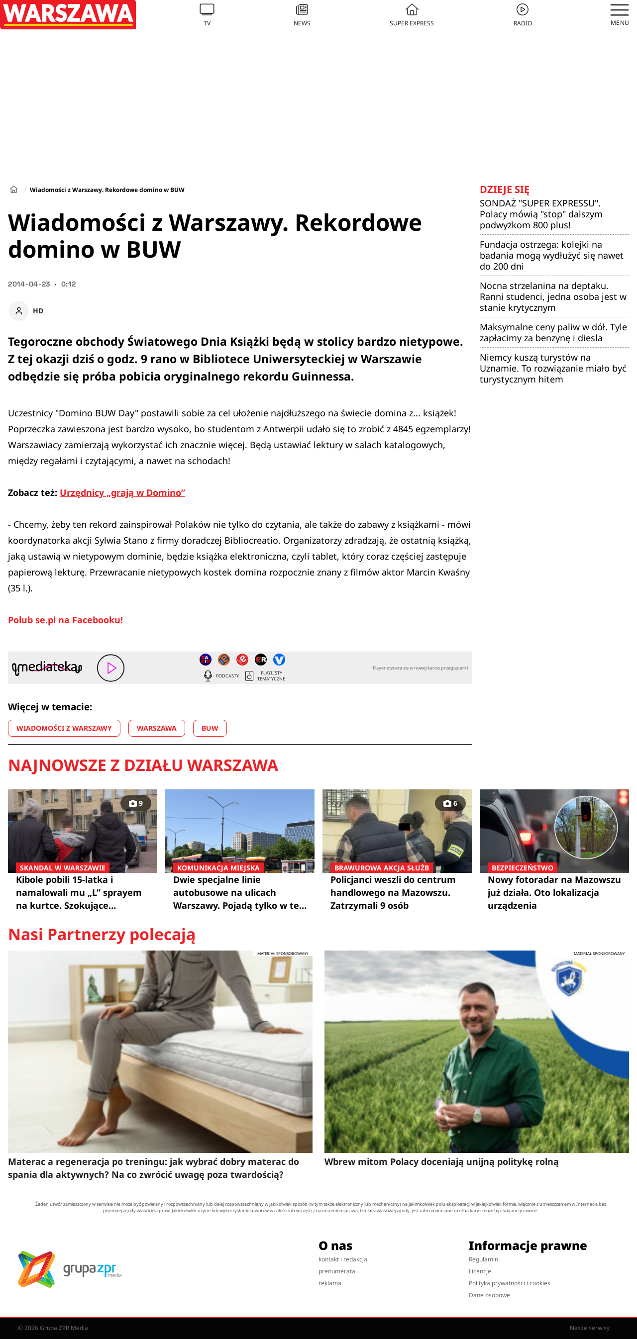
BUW (210, 728)
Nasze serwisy (594, 1328)
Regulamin (483, 1259)
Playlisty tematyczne (264, 676)
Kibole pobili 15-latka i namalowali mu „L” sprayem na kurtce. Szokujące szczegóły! (82, 892)
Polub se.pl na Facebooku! (65, 620)
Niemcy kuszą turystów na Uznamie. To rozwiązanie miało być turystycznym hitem (553, 368)
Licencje (480, 1271)
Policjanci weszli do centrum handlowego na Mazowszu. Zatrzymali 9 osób (397, 892)
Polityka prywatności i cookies (509, 1283)
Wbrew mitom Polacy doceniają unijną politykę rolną (441, 1161)
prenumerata (336, 1271)
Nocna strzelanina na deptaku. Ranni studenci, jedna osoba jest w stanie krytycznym (553, 296)
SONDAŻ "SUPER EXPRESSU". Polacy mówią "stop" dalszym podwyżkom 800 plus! (541, 213)
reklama (329, 1283)
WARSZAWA (157, 728)
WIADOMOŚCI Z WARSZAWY (64, 728)
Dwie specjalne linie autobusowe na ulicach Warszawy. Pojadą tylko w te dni (240, 892)
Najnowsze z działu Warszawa (143, 765)
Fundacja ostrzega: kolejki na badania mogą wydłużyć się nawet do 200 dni (552, 255)
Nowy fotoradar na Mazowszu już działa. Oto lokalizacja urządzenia (554, 892)
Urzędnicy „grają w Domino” (122, 492)
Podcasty (220, 676)
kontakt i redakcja (342, 1259)
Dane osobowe (489, 1295)
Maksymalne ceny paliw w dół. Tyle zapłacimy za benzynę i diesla (553, 332)
